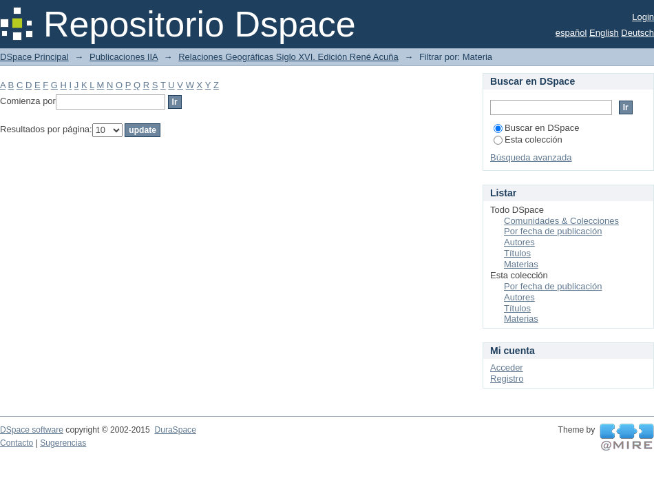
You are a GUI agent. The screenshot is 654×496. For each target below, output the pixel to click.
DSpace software (31, 430)
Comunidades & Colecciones (561, 221)
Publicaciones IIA (123, 57)
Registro (506, 378)
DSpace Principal (34, 57)
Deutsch (637, 33)
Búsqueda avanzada (531, 157)
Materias (521, 264)
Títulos (517, 253)
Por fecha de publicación (553, 231)
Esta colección (528, 139)
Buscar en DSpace (536, 128)
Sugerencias (63, 443)
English (604, 33)
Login (643, 17)
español (571, 33)
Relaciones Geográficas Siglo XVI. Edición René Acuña (288, 57)
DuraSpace (175, 430)
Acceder (506, 367)
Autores (519, 242)
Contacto (16, 443)
